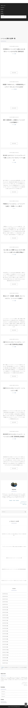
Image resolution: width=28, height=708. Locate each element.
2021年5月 (4, 636)
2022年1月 (4, 615)
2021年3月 (4, 641)
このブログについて (24, 501)
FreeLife (12, 706)
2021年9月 (4, 625)
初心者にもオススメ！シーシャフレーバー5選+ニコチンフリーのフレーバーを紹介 (14, 158)
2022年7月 (4, 599)
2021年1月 (4, 647)
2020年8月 (4, 660)
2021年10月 (4, 623)
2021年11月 (4, 620)
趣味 (15, 53)
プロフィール (3, 5)
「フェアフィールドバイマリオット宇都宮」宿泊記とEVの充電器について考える (14, 546)
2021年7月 (4, 631)
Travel (2, 11)
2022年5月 (4, 604)
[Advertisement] (14, 28)
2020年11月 (4, 652)
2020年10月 (4, 655)
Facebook (17, 500)
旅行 (14, 89)
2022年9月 (4, 593)
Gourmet (2, 15)
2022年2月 (4, 612)
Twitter (14, 500)
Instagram (10, 500)
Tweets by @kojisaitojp (4, 702)
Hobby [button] (2, 13)
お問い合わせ (25, 504)
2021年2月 (4, 644)
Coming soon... (3, 691)
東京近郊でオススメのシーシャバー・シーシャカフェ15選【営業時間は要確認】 (14, 569)
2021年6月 (4, 633)
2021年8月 (4, 628)
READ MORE (14, 72)
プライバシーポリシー (24, 683)
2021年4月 (4, 639)
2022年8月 (4, 596)
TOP (26, 705)
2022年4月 (4, 607)
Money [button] (2, 9)
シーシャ (13, 53)
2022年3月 (4, 609)
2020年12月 (4, 649)
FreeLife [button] (3, 7)
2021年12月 (4, 617)
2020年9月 (4, 657)
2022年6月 (4, 601)
